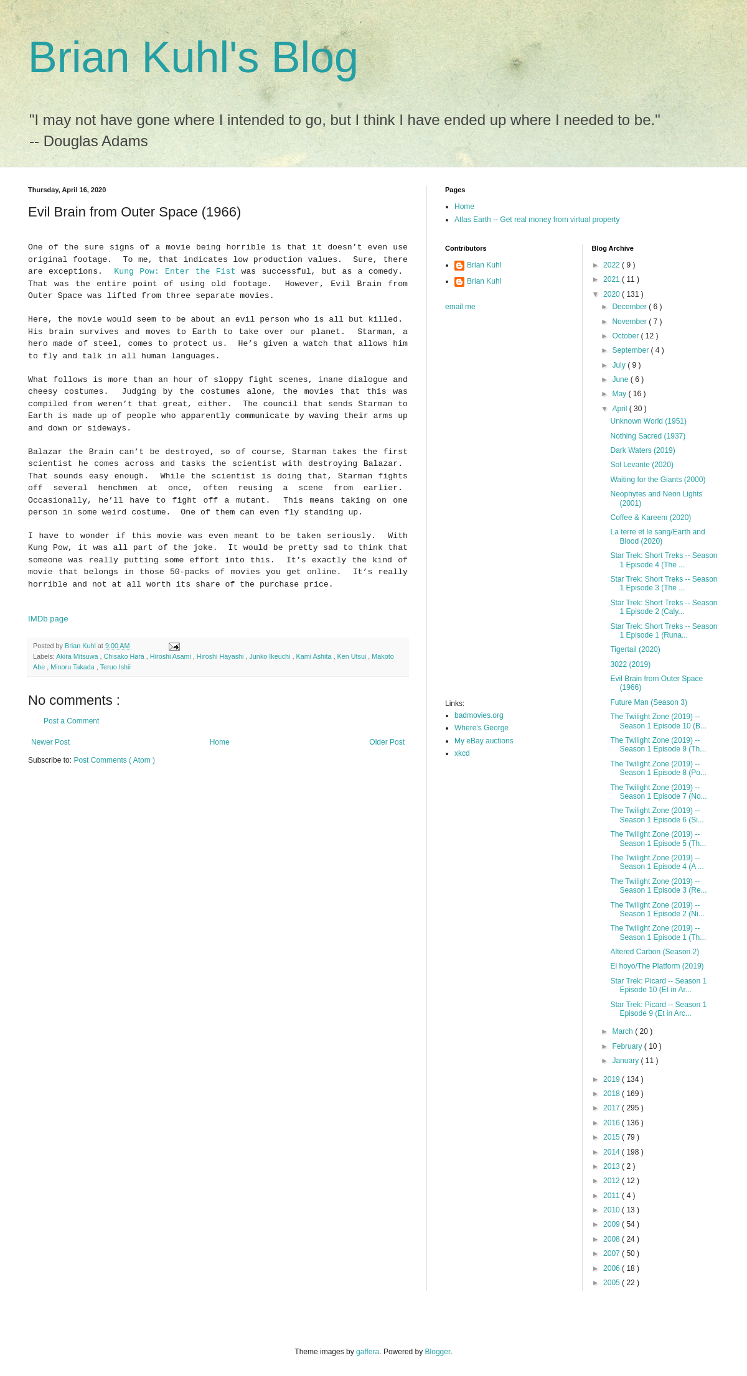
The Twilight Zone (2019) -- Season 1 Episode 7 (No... (658, 792)
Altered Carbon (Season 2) (654, 951)
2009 (612, 1224)
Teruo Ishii (115, 667)
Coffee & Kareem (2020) (650, 517)
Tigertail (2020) (635, 649)
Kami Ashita (315, 656)
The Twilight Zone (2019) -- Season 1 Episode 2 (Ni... (657, 909)
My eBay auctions (484, 741)
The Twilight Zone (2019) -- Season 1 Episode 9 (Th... (658, 744)
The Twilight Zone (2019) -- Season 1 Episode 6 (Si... (656, 815)
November (630, 321)
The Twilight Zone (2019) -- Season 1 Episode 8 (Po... (658, 768)
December (630, 306)
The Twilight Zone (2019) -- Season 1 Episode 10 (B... (658, 721)
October (626, 336)
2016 (612, 1122)
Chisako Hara (124, 656)
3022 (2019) (630, 664)
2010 (612, 1210)
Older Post (387, 742)
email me (460, 306)
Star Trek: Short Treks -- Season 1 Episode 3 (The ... (663, 583)
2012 (612, 1180)
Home (220, 742)
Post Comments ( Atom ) (114, 760)
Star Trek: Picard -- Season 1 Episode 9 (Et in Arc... (658, 1009)
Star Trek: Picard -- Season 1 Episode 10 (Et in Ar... (658, 985)
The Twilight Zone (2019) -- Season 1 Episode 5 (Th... (658, 838)
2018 (612, 1093)
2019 (612, 1079)
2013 (612, 1166)
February (628, 1046)
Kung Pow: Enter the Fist (174, 271)
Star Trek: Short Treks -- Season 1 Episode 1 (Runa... (663, 630)
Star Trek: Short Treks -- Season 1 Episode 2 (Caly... (663, 607)
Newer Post (50, 742)
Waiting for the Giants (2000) (657, 479)
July (619, 365)
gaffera (367, 1351)
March (623, 1031)
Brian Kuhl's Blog (193, 57)
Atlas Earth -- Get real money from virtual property (536, 219)
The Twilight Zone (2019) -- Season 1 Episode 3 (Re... (658, 886)
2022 (612, 265)
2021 (612, 279)
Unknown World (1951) (648, 421)
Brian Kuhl (484, 265)
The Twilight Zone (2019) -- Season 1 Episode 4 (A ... (656, 862)
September (631, 350)
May (620, 393)
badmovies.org (479, 715)
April (620, 408)
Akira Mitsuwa (78, 656)
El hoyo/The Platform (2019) (656, 966)
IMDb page (48, 618)
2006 (612, 1268)
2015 (612, 1137)
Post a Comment (71, 721)
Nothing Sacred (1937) (647, 436)
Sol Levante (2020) (641, 464)
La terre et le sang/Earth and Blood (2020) (657, 536)
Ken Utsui (353, 656)
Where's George (481, 727)
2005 (612, 1282)
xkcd (462, 753)
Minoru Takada (73, 667)
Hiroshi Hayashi (221, 656)
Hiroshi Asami (171, 656)
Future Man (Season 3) (648, 702)
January (626, 1060)
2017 (612, 1108)
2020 (612, 294)
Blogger (438, 1351)
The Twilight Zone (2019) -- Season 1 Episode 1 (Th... (658, 932)
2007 (612, 1253)
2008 (612, 1239)
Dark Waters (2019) (642, 450)
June (621, 379)
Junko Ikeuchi (270, 656)
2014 (612, 1152)
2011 (612, 1195)
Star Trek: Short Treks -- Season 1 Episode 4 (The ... (663, 560)
